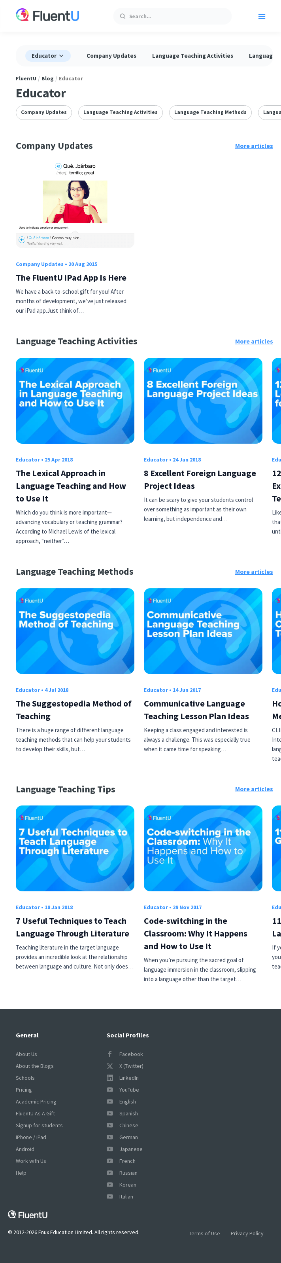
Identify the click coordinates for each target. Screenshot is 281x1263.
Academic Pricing (36, 1101)
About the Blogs (35, 1065)
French (121, 1160)
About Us (26, 1054)
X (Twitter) (125, 1065)
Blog (47, 78)
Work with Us (31, 1160)
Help (21, 1172)
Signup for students (39, 1125)
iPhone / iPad (31, 1137)
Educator (28, 459)
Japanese (125, 1149)
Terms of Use (204, 1233)
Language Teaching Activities (192, 55)
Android (25, 1149)
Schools (25, 1077)
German (122, 1137)
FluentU (26, 78)
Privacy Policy (247, 1233)
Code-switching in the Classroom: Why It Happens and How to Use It (195, 933)
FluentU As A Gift (35, 1113)
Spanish (122, 1113)
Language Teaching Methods (210, 112)
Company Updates (111, 55)
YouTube (123, 1089)
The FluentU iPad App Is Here (71, 277)
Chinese (122, 1125)
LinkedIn (123, 1077)
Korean (121, 1184)
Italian (120, 1196)
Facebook (125, 1054)
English (121, 1101)
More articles (254, 146)
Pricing (24, 1089)
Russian (122, 1172)
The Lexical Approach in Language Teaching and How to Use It (71, 485)
